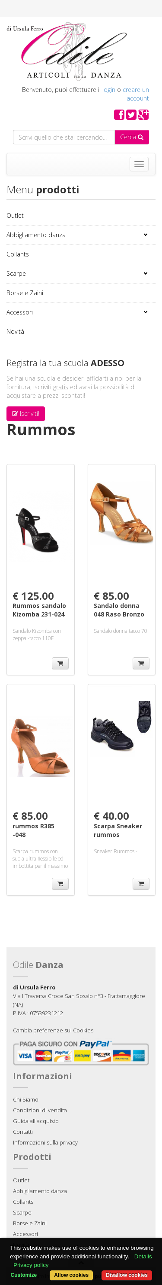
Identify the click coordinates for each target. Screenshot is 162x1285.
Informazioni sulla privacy (45, 1142)
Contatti (23, 1131)
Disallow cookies (127, 1275)
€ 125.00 (33, 596)
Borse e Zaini (24, 293)
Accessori (19, 312)
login (108, 89)
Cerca (131, 137)
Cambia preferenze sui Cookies (53, 1030)
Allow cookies (71, 1275)
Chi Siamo (25, 1099)
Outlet (15, 215)
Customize (24, 1275)
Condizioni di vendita (40, 1110)
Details (143, 1256)
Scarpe (16, 273)
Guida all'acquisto (36, 1121)
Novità (15, 331)
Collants (17, 254)
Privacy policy (30, 1265)
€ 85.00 (111, 596)
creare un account (136, 93)
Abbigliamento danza (36, 235)
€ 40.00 (111, 816)
